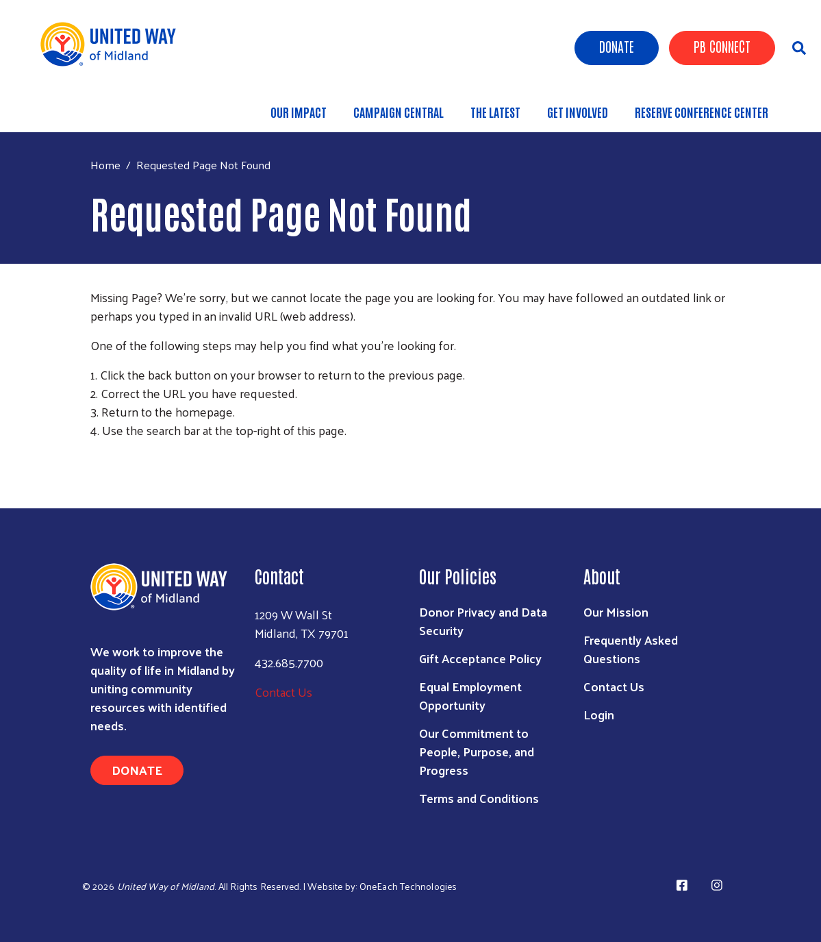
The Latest (495, 111)
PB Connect (722, 46)
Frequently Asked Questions (630, 649)
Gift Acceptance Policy (480, 658)
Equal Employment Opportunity (470, 695)
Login (598, 714)
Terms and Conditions (479, 797)
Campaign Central (398, 111)
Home (105, 164)
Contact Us (283, 691)
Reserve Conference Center (701, 111)
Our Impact (298, 111)
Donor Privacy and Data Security (483, 621)
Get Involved (577, 111)
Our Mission (615, 611)
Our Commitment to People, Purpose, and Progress (476, 751)
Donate (616, 46)
